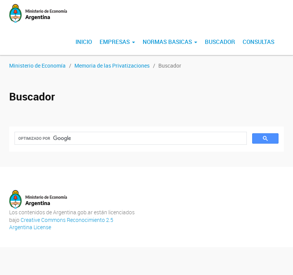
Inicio (84, 41)
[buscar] (129, 138)
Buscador (220, 41)
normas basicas (170, 41)
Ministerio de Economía (37, 65)
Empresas (117, 41)
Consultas (258, 41)
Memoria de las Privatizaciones (112, 65)
